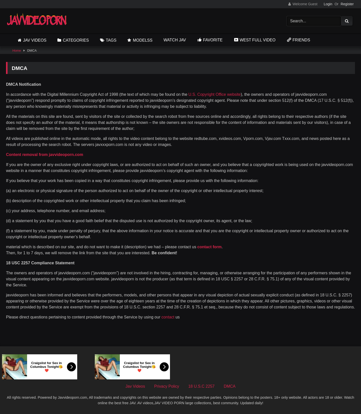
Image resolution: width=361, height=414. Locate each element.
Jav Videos (34, 40)
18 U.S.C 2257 (201, 386)
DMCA (229, 386)
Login (328, 4)
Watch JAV (174, 40)
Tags (111, 40)
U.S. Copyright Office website (215, 94)
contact (168, 317)
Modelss (142, 40)
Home (16, 50)
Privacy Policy (166, 386)
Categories (76, 40)
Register (347, 4)
